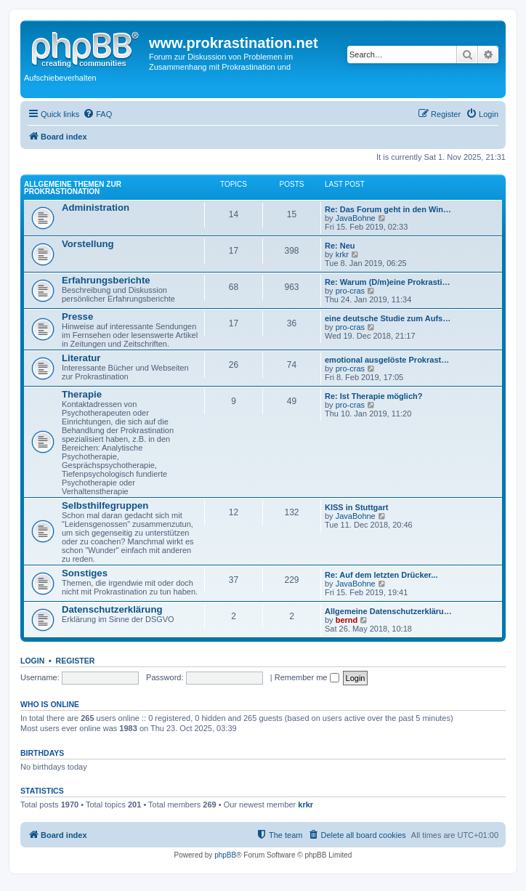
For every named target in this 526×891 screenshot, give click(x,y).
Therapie (82, 394)
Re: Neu (340, 245)
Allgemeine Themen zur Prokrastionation (72, 187)
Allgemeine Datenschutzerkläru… (388, 611)
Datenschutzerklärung (112, 609)
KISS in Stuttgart (356, 507)
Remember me (307, 677)
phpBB (225, 855)
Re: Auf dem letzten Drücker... (381, 575)
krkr (342, 254)
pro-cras (350, 290)
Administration (95, 207)
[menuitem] (97, 114)
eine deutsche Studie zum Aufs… (387, 318)
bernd (347, 620)
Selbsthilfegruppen (105, 505)
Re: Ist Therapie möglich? (373, 396)
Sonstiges (85, 573)
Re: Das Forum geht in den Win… (388, 209)
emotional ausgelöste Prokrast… (387, 359)
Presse (77, 316)
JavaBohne (356, 218)
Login (32, 660)
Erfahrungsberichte (106, 280)
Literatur (81, 357)
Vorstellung (88, 243)
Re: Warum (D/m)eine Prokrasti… (387, 282)
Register (75, 660)
